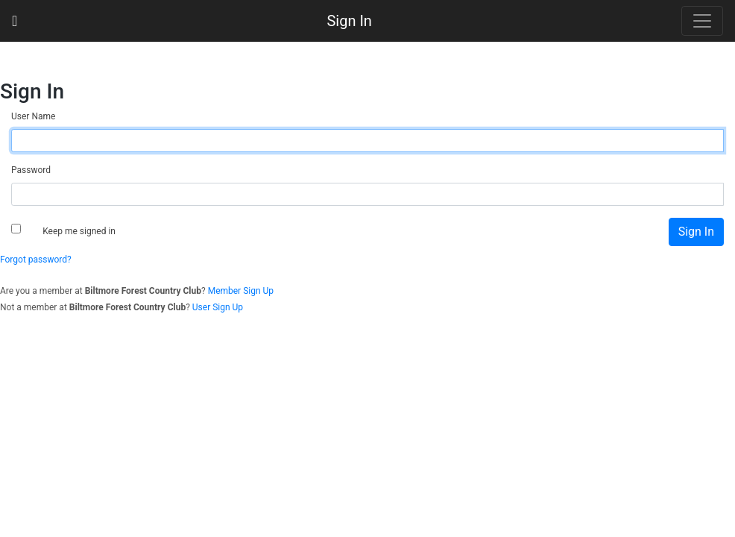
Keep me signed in (79, 231)
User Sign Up (217, 307)
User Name (33, 116)
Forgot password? (36, 259)
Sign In (349, 21)
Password (31, 170)
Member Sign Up (241, 291)
